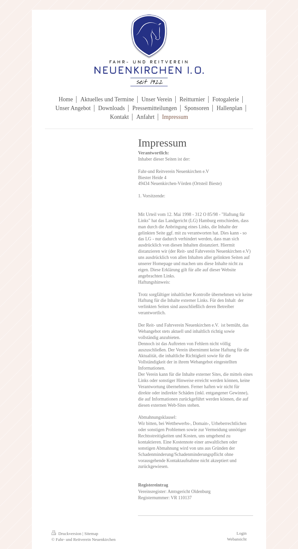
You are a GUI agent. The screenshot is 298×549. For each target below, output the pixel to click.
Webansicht (237, 539)
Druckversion (66, 533)
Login (242, 533)
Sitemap (91, 533)
